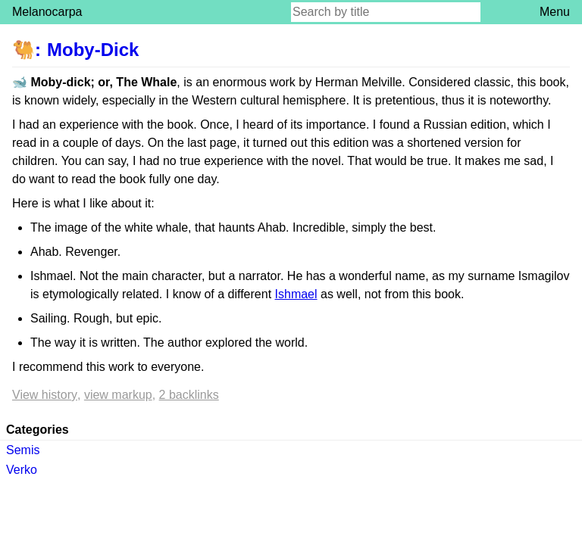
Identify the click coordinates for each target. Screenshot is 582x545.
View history (44, 394)
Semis (22, 450)
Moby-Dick (93, 49)
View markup (118, 394)
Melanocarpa (47, 11)
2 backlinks (189, 394)
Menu (555, 11)
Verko (21, 469)
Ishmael (296, 294)
